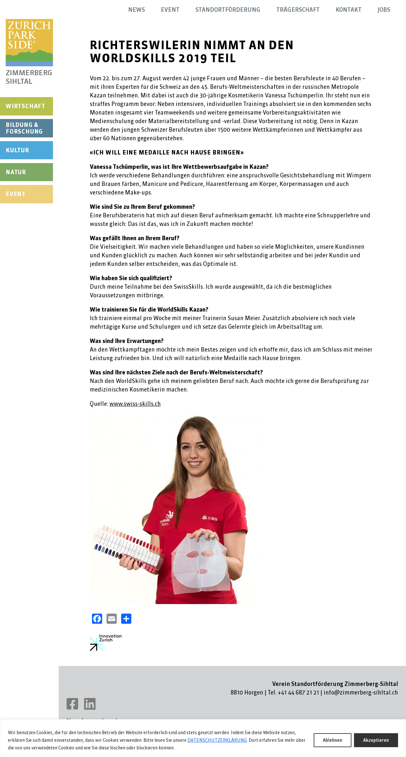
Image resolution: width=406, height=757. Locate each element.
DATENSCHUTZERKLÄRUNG (217, 740)
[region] (203, 738)
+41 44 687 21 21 (298, 692)
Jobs (383, 9)
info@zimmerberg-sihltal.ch (361, 692)
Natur (16, 172)
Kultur (17, 150)
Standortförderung (227, 9)
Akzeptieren (376, 740)
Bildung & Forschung (24, 128)
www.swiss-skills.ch (135, 403)
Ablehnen (332, 740)
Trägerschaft (298, 9)
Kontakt (349, 9)
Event (16, 194)
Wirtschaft (25, 106)
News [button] (136, 9)
